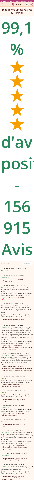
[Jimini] (16, 6)
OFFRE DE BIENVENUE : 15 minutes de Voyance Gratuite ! (17, 1)
